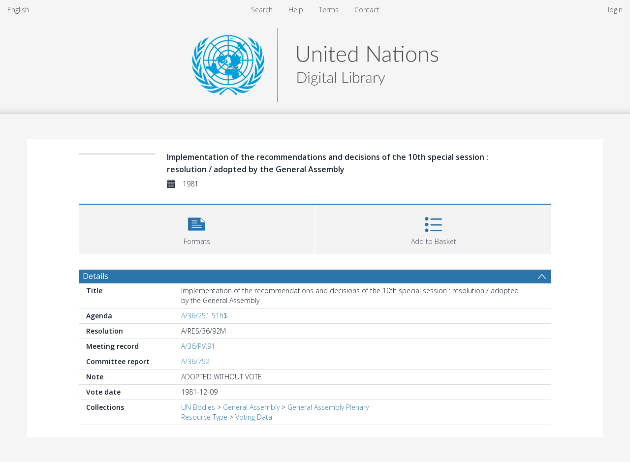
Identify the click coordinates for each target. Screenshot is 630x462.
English (18, 9)
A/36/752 (195, 361)
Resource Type (204, 417)
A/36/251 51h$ (204, 315)
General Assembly (251, 407)
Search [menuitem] (262, 9)
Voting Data (253, 417)
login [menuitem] (615, 9)
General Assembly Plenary (328, 407)
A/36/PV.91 (198, 346)
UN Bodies (198, 407)
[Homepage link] (315, 62)
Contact (366, 9)
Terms (329, 9)
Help (295, 9)
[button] (197, 228)
